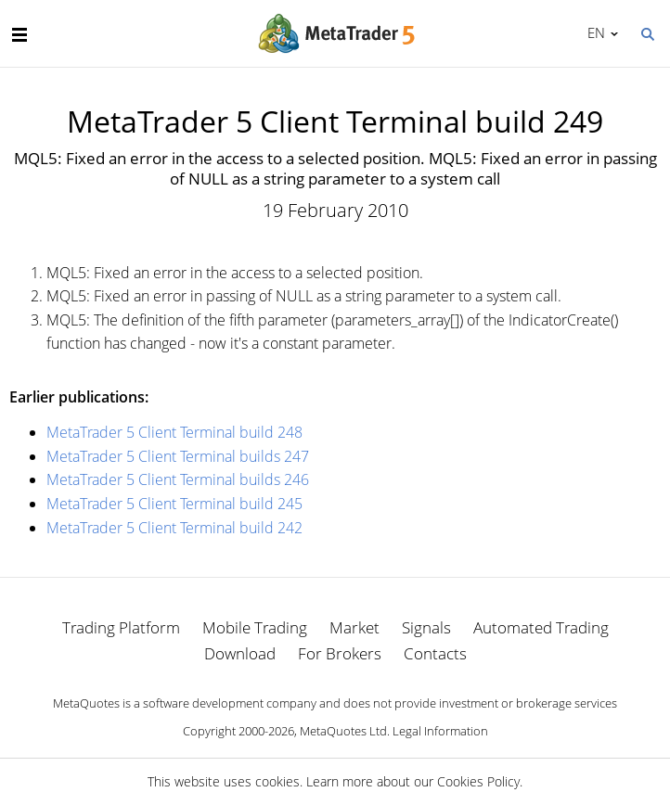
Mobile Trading (254, 627)
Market (354, 627)
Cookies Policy (478, 781)
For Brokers (339, 653)
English (593, 32)
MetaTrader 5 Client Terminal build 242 (174, 528)
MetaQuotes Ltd (343, 730)
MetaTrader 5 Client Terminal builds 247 (177, 456)
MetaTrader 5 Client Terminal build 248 (174, 432)
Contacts (435, 653)
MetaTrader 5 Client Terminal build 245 (174, 503)
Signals (426, 627)
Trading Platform (121, 627)
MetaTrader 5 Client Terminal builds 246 (177, 479)
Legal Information (440, 730)
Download (240, 653)
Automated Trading (541, 627)
